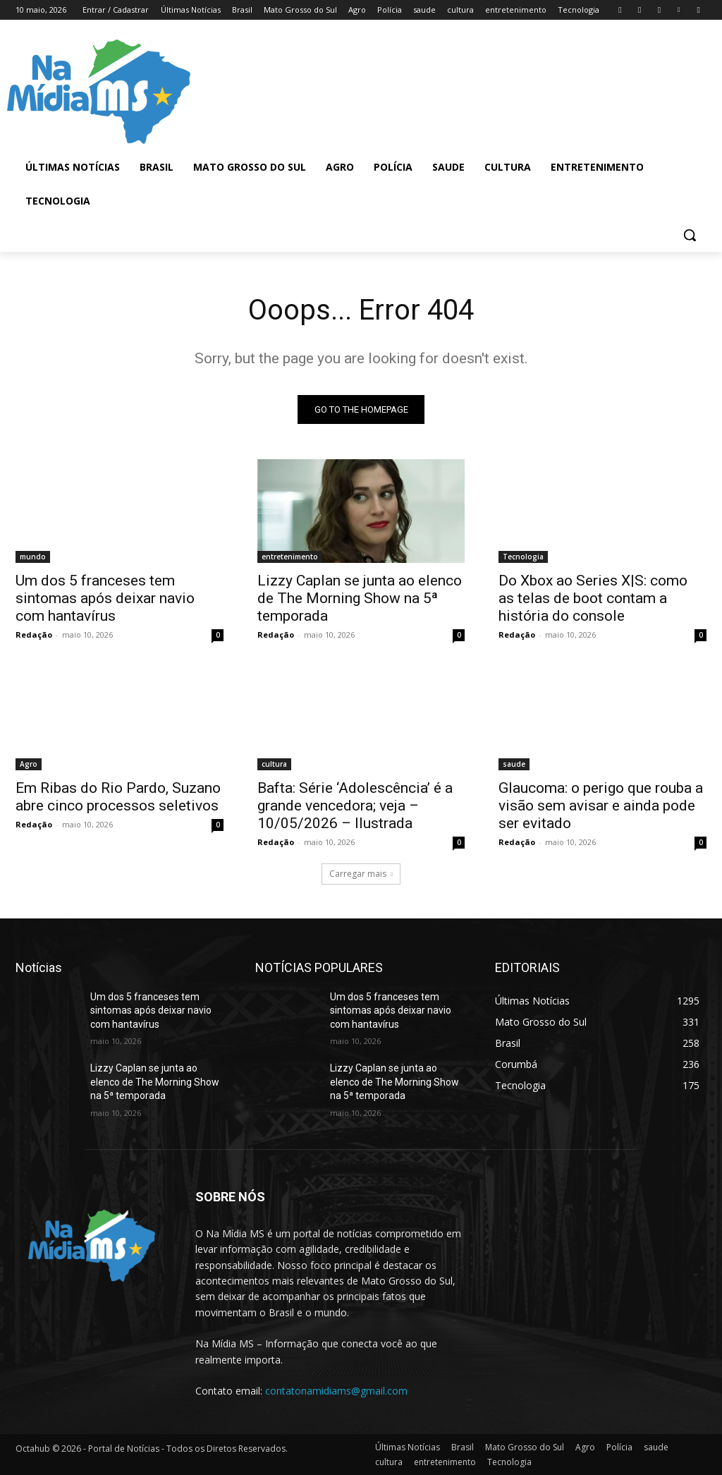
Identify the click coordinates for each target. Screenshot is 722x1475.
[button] (689, 235)
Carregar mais (361, 874)
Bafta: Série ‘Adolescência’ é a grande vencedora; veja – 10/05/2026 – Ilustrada (355, 806)
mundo (33, 557)
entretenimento (290, 557)
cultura (274, 765)
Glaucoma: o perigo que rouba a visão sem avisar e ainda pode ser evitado (600, 806)
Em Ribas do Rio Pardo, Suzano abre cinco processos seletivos (118, 797)
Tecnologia (523, 557)
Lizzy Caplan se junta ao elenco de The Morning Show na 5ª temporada (359, 598)
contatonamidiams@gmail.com (336, 1390)
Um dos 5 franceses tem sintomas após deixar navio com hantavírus (105, 598)
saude (514, 765)
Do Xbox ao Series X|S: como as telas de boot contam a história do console (592, 598)
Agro (28, 765)
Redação (34, 634)
